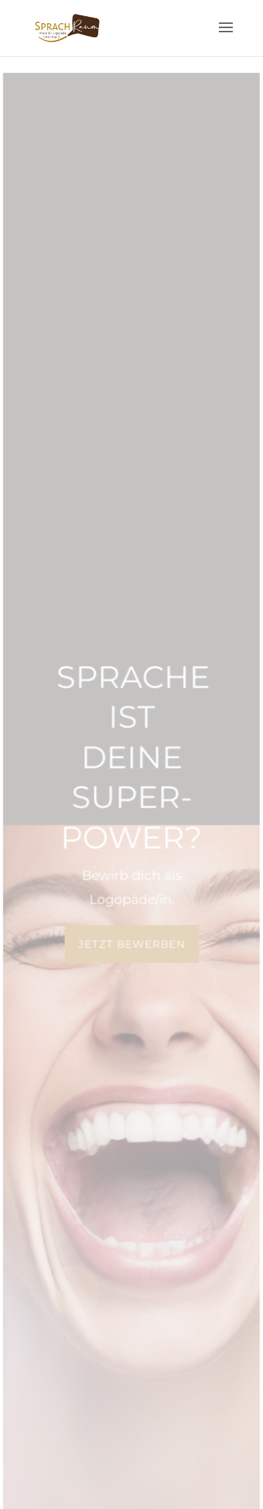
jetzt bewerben (132, 943)
